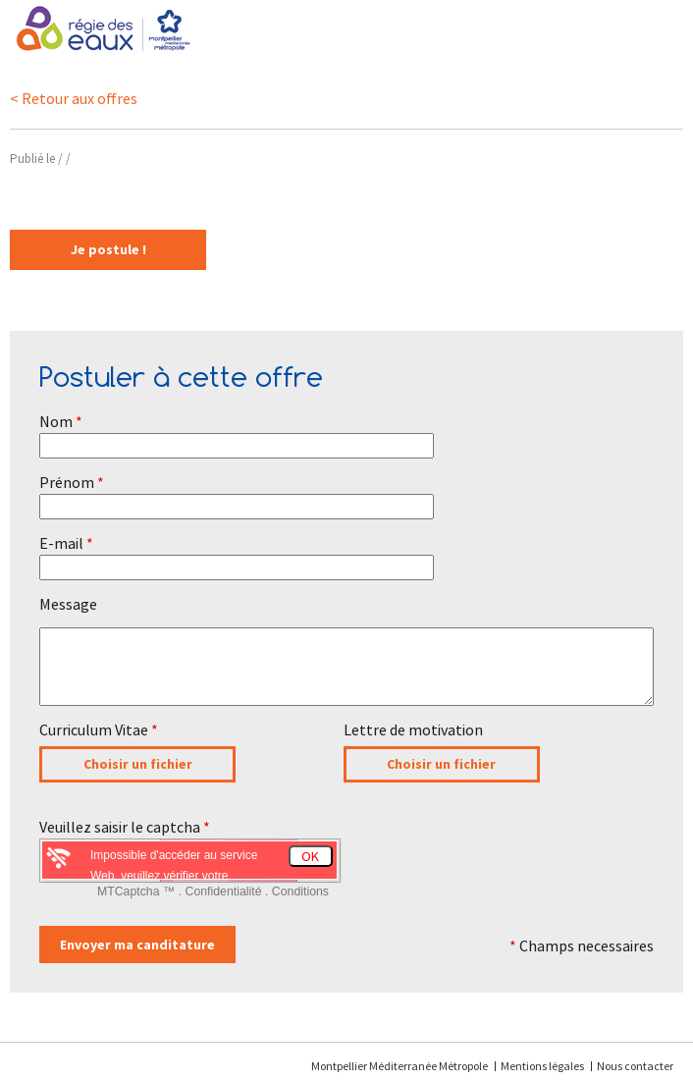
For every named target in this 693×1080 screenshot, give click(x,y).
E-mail (66, 543)
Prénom (71, 482)
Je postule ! (108, 249)
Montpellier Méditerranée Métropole (400, 1065)
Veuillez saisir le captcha (124, 827)
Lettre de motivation (413, 729)
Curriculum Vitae (98, 729)
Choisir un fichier (137, 764)
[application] (644, 1031)
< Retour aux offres (73, 98)
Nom (60, 421)
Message (68, 604)
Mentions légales (542, 1065)
